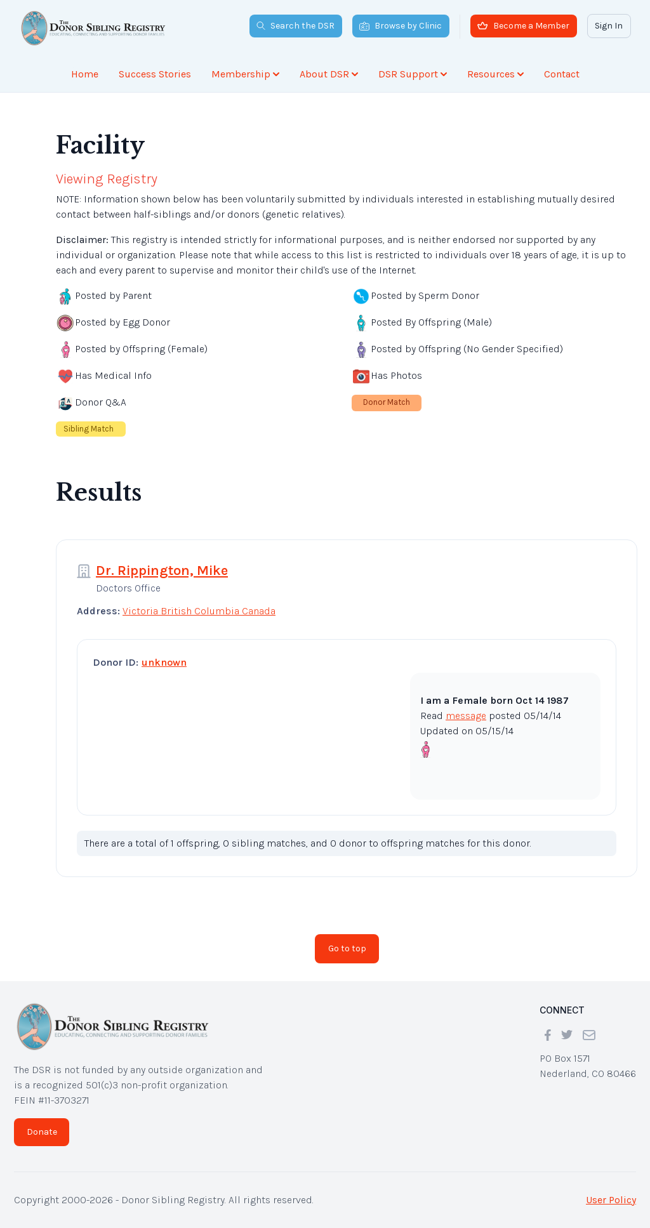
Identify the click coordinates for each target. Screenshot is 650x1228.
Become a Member (523, 25)
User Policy (611, 1200)
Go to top (347, 948)
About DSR (329, 74)
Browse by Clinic (400, 25)
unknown (164, 662)
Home (84, 74)
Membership (245, 74)
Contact (562, 74)
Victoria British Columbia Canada (199, 611)
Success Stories (155, 74)
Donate (42, 1131)
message (466, 716)
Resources (495, 74)
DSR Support (412, 74)
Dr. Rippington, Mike (162, 570)
